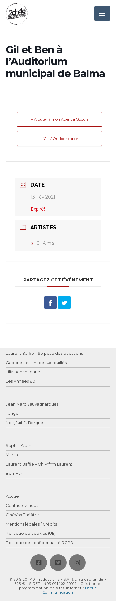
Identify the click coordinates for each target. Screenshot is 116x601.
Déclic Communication (70, 590)
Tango (12, 414)
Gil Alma (42, 243)
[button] (102, 13)
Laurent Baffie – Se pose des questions (44, 354)
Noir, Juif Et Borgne (24, 423)
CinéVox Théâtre (22, 515)
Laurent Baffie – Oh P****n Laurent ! (40, 464)
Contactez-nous (22, 506)
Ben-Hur (14, 474)
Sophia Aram (18, 446)
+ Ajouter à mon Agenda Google (59, 119)
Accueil (13, 497)
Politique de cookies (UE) (31, 534)
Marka (12, 455)
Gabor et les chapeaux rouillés (36, 363)
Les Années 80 (20, 382)
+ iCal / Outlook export (60, 138)
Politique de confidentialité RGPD (39, 543)
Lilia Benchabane (23, 372)
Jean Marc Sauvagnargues (32, 404)
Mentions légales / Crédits (31, 524)
